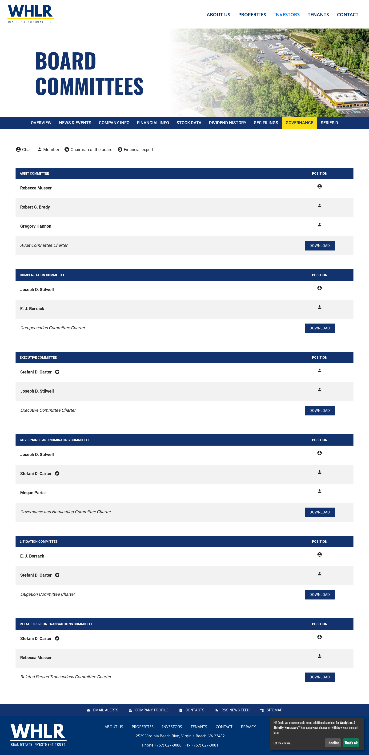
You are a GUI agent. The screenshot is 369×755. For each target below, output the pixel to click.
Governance (299, 122)
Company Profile (151, 710)
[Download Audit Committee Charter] (320, 245)
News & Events (75, 122)
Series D (329, 122)
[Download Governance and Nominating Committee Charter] (320, 512)
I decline (333, 743)
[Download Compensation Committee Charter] (320, 328)
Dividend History (227, 122)
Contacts (195, 710)
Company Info (114, 122)
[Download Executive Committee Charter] (320, 410)
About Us (114, 726)
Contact (224, 726)
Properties (252, 14)
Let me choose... (282, 742)
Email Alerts (105, 710)
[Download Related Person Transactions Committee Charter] (320, 677)
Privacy (248, 726)
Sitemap (274, 710)
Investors (172, 726)
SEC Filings (266, 122)
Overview (41, 122)
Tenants (199, 726)
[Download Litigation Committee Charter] (320, 594)
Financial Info (153, 122)
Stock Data (188, 122)
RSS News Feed (235, 710)
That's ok (351, 743)
